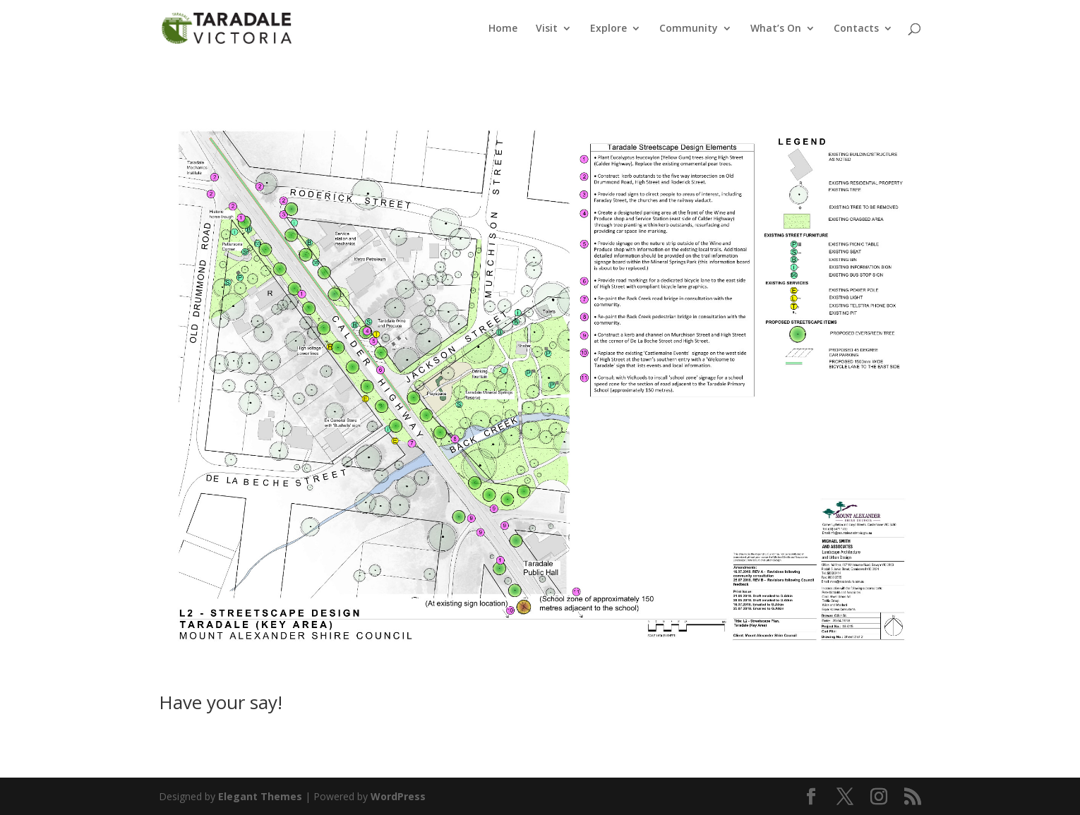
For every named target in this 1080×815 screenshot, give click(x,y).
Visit (547, 29)
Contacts (856, 29)
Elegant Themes (260, 796)
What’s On (775, 29)
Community (688, 29)
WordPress (398, 796)
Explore (608, 29)
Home (502, 29)
